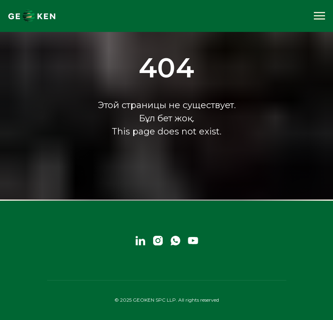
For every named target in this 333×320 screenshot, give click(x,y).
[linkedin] (140, 241)
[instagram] (158, 241)
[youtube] (193, 241)
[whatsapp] (175, 241)
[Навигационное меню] (319, 16)
